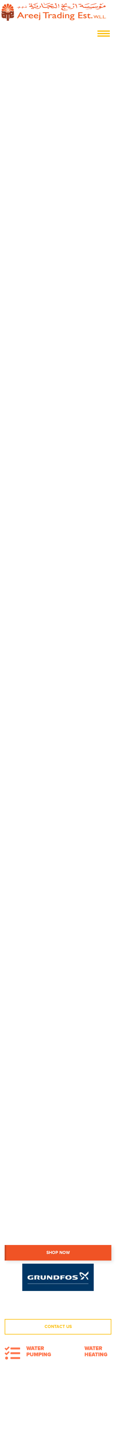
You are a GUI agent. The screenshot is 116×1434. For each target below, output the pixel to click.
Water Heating (95, 1351)
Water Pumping (38, 1351)
